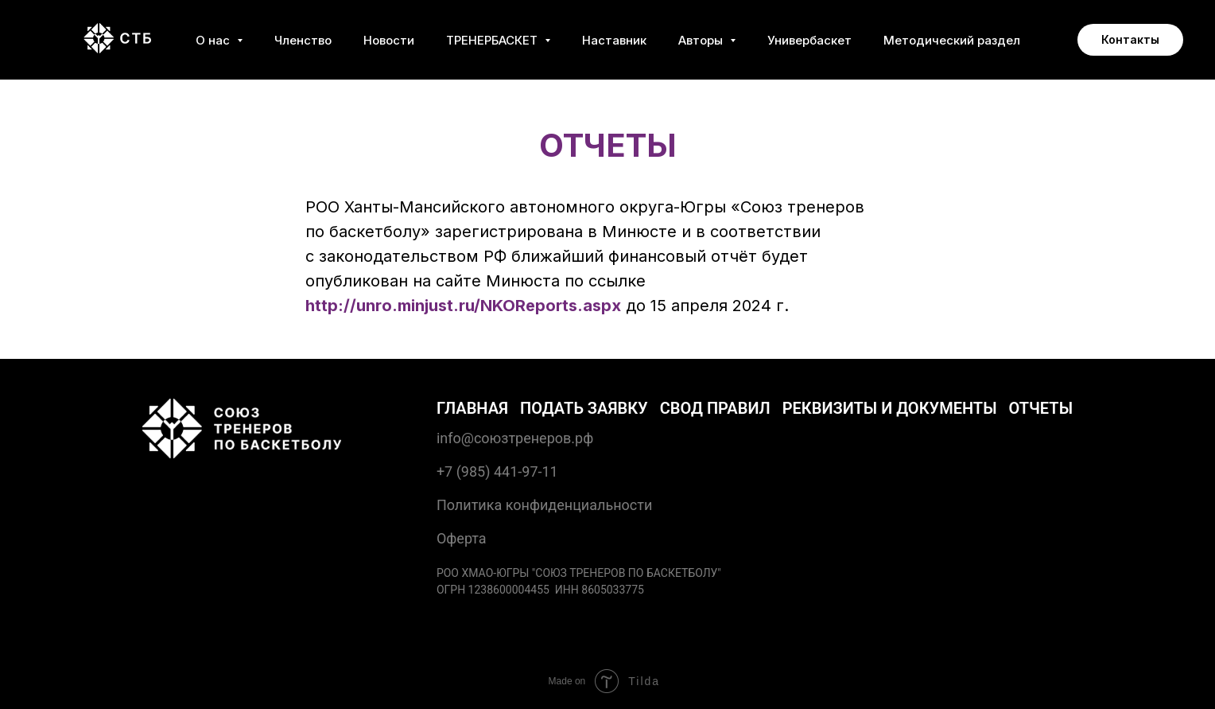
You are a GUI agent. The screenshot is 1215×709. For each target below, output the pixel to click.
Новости (388, 40)
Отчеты (1041, 408)
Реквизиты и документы (889, 408)
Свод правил (715, 408)
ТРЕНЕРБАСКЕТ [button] (493, 40)
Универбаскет (809, 40)
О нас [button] (214, 40)
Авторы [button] (702, 40)
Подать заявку (584, 408)
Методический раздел (951, 40)
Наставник (614, 40)
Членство (303, 40)
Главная (472, 408)
